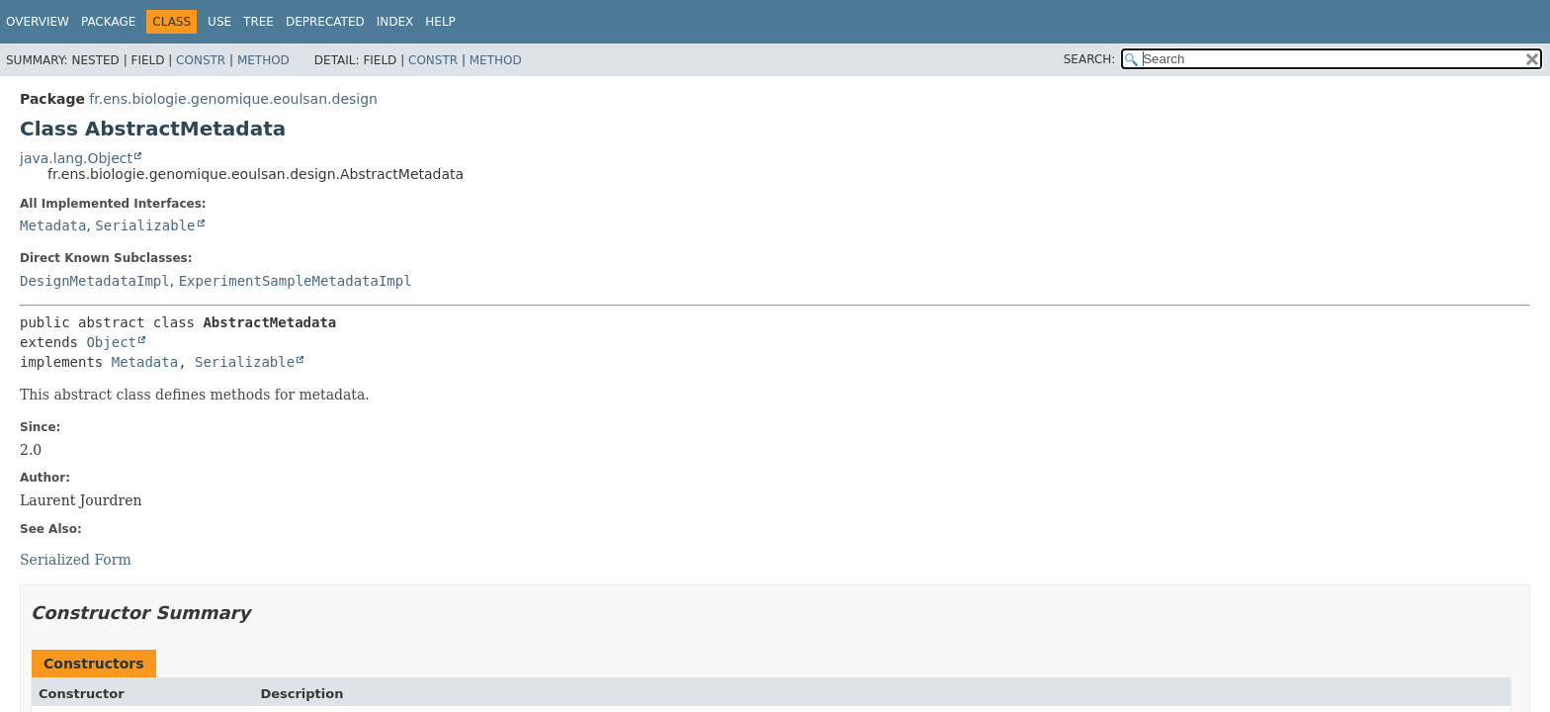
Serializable (145, 225)
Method (263, 60)
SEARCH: (1090, 59)
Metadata (53, 225)
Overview (37, 22)
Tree (258, 22)
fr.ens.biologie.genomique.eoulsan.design (233, 99)
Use (219, 22)
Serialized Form (75, 560)
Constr (200, 60)
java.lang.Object (76, 158)
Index (395, 22)
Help (440, 22)
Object (111, 342)
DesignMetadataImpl (95, 281)
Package (108, 22)
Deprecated (325, 22)
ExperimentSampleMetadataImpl (295, 281)
